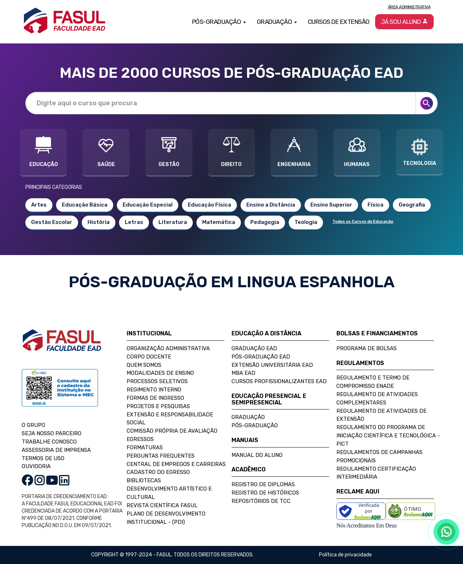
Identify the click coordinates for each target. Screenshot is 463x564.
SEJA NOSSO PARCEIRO (51, 433)
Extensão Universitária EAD (272, 365)
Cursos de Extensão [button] (339, 21)
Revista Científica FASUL (162, 505)
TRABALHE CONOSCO (49, 441)
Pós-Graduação (255, 425)
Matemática (218, 222)
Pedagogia (264, 222)
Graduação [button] (277, 21)
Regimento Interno (154, 389)
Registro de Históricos (265, 492)
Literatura (172, 222)
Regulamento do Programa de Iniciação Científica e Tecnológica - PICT (388, 435)
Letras (134, 222)
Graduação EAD (254, 348)
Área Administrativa (409, 6)
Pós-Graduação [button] (219, 21)
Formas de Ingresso (155, 398)
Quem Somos (144, 365)
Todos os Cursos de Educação (362, 221)
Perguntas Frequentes (161, 456)
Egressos (140, 439)
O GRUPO (33, 425)
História (99, 222)
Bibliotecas (144, 480)
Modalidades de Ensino (160, 373)
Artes (39, 205)
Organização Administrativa (168, 348)
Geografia (412, 205)
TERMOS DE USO (43, 458)
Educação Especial (148, 205)
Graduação (248, 417)
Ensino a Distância (270, 205)
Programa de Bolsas (366, 348)
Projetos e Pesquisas (158, 406)
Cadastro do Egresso (158, 472)
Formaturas (145, 447)
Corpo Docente (149, 356)
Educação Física (209, 205)
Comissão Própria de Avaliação (172, 431)
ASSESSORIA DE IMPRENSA (56, 450)
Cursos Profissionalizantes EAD (279, 381)
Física (375, 205)
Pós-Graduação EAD (261, 356)
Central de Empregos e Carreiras (176, 464)
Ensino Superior (331, 205)
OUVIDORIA (36, 466)
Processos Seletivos (157, 381)
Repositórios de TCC (261, 501)
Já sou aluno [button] (404, 21)
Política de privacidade (345, 555)
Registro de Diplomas (263, 484)
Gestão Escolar (51, 222)
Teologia (305, 222)
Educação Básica (84, 205)
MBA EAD (243, 373)
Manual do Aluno (257, 455)
